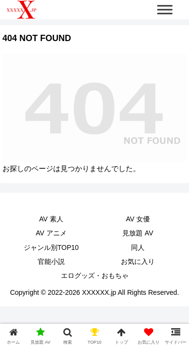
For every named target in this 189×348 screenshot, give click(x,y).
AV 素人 (51, 219)
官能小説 (51, 261)
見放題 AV (137, 233)
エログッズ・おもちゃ (95, 275)
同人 (138, 247)
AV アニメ (51, 233)
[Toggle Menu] (165, 9)
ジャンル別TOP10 (51, 247)
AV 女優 (138, 219)
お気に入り (138, 261)
